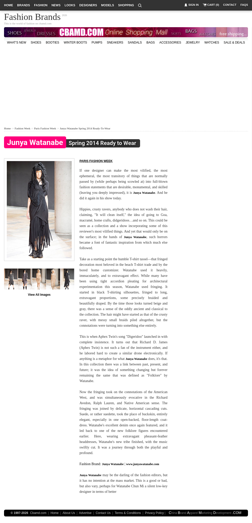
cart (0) (213, 4)
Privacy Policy (154, 513)
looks (70, 5)
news (56, 5)
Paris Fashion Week (45, 128)
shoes (36, 42)
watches (211, 42)
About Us (69, 513)
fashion (40, 5)
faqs (244, 4)
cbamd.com (45, 23)
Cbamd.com (38, 513)
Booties (52, 42)
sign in (193, 4)
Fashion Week (22, 128)
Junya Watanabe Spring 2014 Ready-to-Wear (85, 128)
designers (88, 5)
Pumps (97, 42)
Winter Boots (75, 42)
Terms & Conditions (128, 513)
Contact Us (103, 513)
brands (23, 5)
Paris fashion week (96, 161)
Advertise (85, 513)
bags (150, 42)
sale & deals (234, 42)
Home (7, 128)
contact (229, 4)
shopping (126, 5)
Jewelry (193, 42)
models (107, 5)
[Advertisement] (97, 85)
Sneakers (115, 42)
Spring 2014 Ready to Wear (70, 143)
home (8, 5)
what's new (16, 42)
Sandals (135, 42)
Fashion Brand (89, 464)
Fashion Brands (32, 16)
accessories (170, 42)
